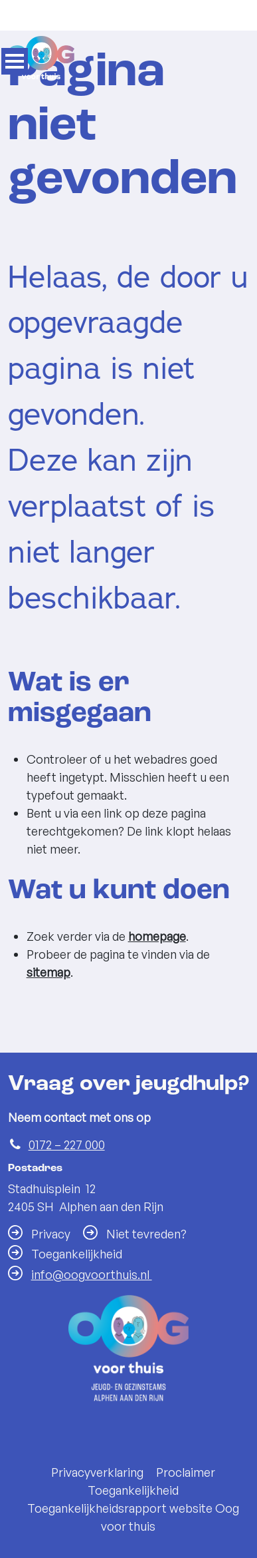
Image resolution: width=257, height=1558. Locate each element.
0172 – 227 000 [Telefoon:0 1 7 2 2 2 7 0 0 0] (67, 1138)
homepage (157, 936)
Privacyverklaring (97, 1465)
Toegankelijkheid (133, 1483)
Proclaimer (185, 1465)
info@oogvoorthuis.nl (91, 1267)
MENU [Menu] (14, 61)
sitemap (48, 972)
